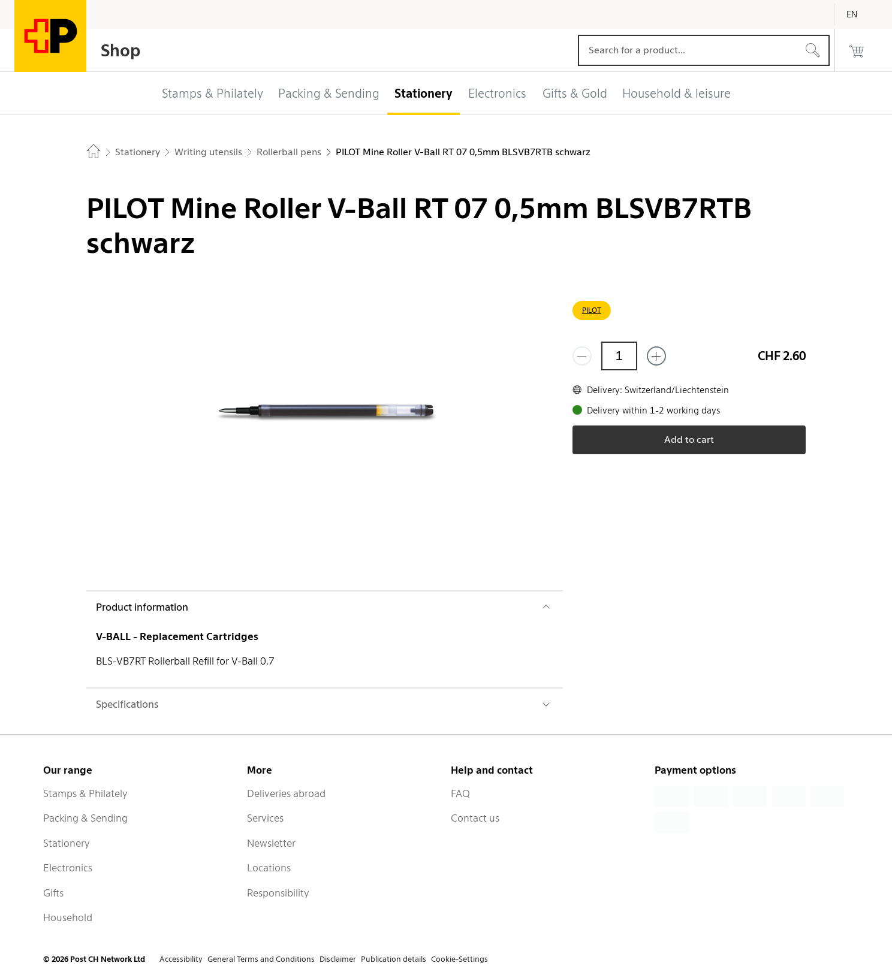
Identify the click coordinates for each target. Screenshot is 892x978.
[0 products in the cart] (856, 50)
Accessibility (181, 959)
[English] (860, 14)
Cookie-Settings (459, 959)
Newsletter (271, 843)
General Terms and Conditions (261, 959)
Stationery (66, 843)
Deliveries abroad (286, 793)
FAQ (460, 793)
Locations (269, 868)
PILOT (591, 310)
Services (265, 818)
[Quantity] (619, 356)
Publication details (393, 959)
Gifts (53, 893)
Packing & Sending (85, 818)
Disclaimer (338, 959)
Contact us (475, 818)
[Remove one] (582, 356)
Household (67, 917)
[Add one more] (656, 356)
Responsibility (278, 893)
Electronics (67, 868)
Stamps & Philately (85, 793)
